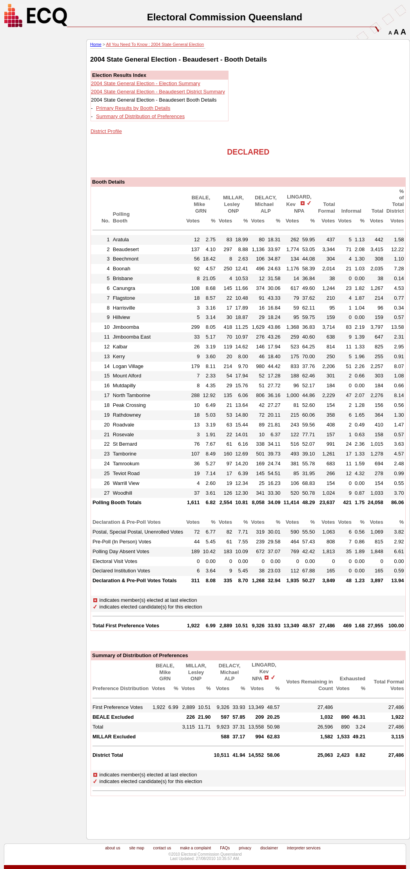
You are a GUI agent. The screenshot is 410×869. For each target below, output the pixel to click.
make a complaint (195, 848)
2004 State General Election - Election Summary (145, 83)
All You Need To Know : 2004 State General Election (155, 44)
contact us (162, 848)
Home (96, 44)
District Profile (106, 131)
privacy (245, 848)
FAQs (225, 848)
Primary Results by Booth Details (133, 108)
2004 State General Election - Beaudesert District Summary (158, 92)
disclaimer (269, 848)
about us (112, 848)
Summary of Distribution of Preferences (140, 116)
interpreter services (304, 848)
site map (136, 848)
